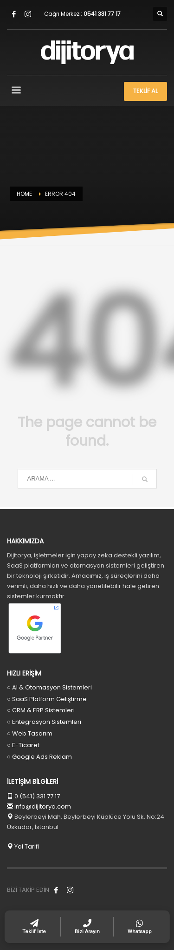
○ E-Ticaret (23, 745)
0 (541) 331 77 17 (36, 796)
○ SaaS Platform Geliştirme (47, 699)
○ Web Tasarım (29, 733)
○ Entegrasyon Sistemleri (44, 721)
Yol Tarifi (23, 846)
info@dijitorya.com (42, 806)
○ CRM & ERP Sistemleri (41, 710)
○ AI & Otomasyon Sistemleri (49, 687)
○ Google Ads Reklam (39, 756)
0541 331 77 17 (102, 14)
